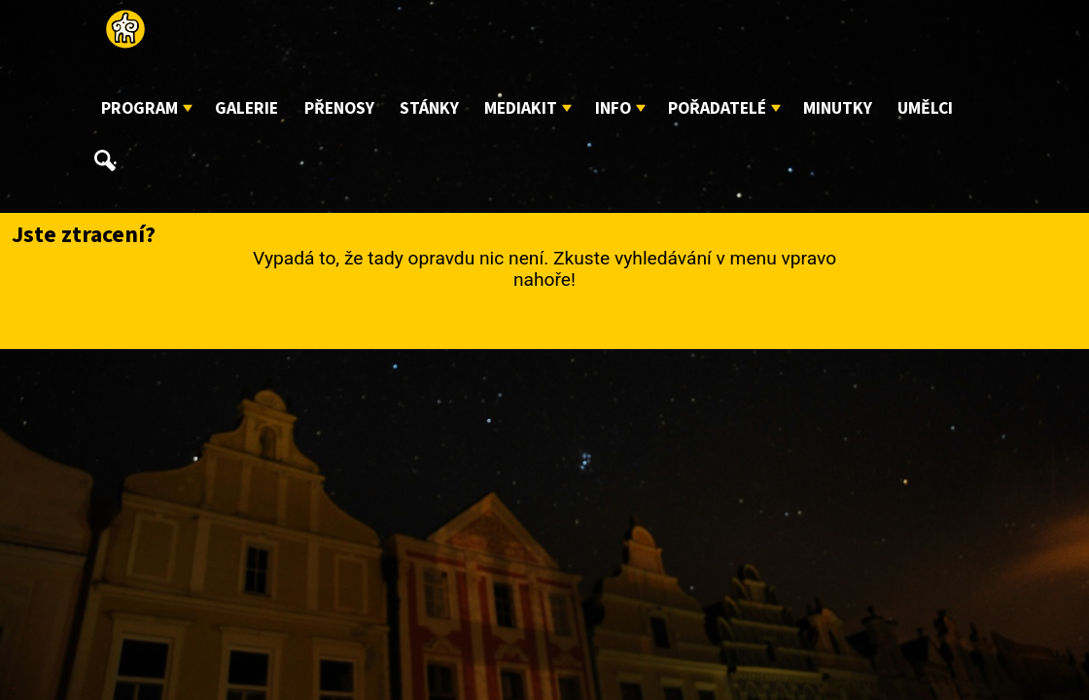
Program (139, 108)
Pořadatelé (717, 108)
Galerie (246, 108)
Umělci (925, 108)
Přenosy (339, 108)
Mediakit (520, 108)
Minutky (837, 108)
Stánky (429, 108)
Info (613, 108)
